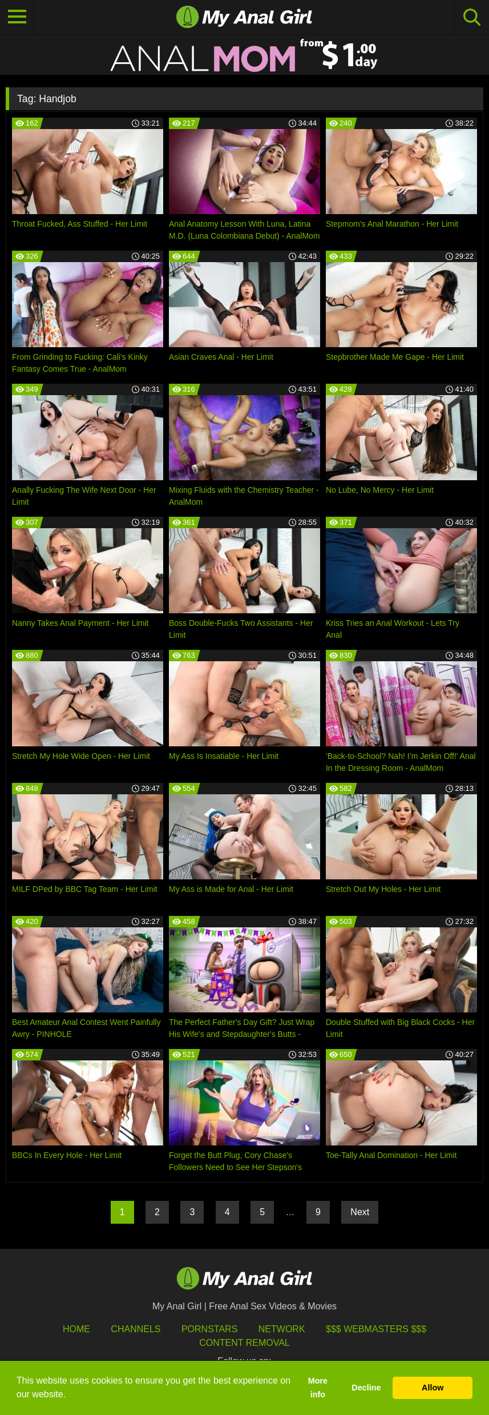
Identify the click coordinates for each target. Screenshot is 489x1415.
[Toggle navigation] (17, 17)
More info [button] (318, 1387)
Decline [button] (366, 1387)
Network (281, 1329)
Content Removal (244, 1343)
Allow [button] (432, 1387)
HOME (76, 1329)
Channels (135, 1329)
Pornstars (209, 1329)
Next (359, 1212)
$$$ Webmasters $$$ (376, 1329)
